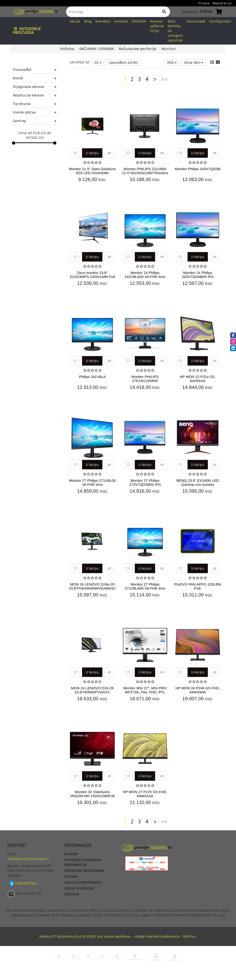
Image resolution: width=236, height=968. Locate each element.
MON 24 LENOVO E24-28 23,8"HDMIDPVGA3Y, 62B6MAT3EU (92, 692)
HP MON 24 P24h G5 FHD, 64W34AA (197, 690)
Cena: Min (193, 62)
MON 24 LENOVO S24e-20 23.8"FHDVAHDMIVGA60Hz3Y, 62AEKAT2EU (94, 588)
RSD (172, 62)
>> (164, 79)
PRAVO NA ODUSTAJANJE (84, 870)
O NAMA (71, 876)
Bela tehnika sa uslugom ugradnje (175, 30)
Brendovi (102, 21)
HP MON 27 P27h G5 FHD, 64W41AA (145, 794)
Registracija (222, 3)
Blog (88, 21)
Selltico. (190, 936)
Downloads (196, 21)
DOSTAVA (138, 21)
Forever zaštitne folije (157, 26)
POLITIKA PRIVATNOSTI (83, 882)
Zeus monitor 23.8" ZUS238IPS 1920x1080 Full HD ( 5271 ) (92, 277)
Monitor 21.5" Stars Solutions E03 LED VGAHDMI (92, 171)
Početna (67, 49)
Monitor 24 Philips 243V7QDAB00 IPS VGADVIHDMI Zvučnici (197, 277)
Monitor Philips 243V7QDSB (197, 169)
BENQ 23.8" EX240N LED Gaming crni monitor (197, 482)
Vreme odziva (35, 112)
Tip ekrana (35, 104)
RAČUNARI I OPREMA (96, 49)
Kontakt (121, 21)
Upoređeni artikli (123, 62)
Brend (35, 78)
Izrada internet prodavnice (156, 936)
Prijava (203, 3)
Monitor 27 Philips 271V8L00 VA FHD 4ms (92, 482)
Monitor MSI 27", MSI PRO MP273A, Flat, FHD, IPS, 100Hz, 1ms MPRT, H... (144, 692)
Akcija (75, 21)
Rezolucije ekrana (35, 95)
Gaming (35, 121)
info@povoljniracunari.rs (28, 859)
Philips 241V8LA (92, 377)
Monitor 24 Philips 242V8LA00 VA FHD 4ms (145, 275)
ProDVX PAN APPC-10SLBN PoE (197, 586)
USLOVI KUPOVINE (79, 888)
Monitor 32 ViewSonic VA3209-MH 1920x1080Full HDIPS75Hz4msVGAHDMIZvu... (95, 796)
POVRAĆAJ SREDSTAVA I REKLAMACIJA (83, 862)
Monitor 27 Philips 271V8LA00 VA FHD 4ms (145, 586)
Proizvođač (35, 70)
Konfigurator (220, 21)
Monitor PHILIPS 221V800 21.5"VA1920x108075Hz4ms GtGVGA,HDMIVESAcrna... (145, 173)
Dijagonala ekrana (35, 87)
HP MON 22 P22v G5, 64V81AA (197, 379)
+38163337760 (29, 884)
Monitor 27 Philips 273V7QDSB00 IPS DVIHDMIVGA (145, 484)
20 (97, 62)
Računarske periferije (137, 49)
